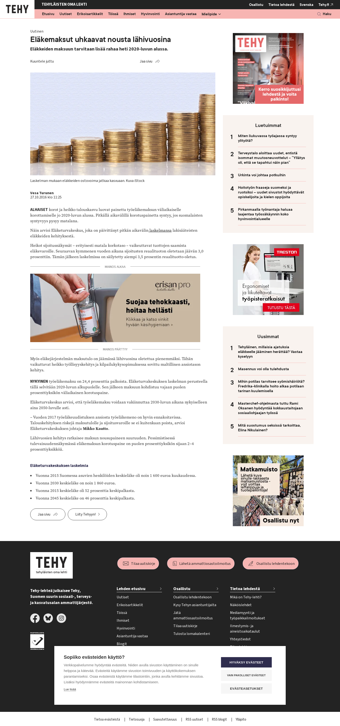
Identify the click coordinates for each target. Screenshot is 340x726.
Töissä (113, 14)
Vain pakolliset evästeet (248, 675)
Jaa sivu (146, 61)
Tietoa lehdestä (281, 4)
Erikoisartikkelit (90, 14)
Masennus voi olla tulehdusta (263, 369)
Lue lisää (70, 690)
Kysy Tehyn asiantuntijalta (194, 605)
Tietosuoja (137, 719)
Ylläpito (241, 719)
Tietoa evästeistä (107, 719)
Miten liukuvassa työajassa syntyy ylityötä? (267, 138)
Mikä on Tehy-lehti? (246, 597)
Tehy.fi (324, 4)
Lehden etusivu (131, 589)
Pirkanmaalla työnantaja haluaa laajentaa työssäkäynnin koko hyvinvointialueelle (265, 214)
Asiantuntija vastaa (180, 14)
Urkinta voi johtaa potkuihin (261, 175)
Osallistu (256, 4)
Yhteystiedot (240, 639)
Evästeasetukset (247, 688)
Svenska (306, 4)
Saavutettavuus (165, 719)
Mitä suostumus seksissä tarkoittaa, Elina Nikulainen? (269, 427)
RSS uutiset (195, 719)
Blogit (122, 643)
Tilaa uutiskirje (143, 563)
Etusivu (48, 14)
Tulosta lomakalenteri (191, 633)
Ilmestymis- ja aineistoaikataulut (245, 628)
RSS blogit (220, 719)
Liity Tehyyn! (85, 514)
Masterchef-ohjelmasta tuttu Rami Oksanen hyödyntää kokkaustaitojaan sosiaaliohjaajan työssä (270, 408)
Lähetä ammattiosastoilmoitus (205, 563)
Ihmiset (129, 14)
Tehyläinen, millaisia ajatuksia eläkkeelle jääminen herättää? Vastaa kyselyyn (270, 352)
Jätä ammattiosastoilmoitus (193, 615)
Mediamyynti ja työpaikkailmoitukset (247, 615)
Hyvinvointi (150, 14)
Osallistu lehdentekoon (275, 563)
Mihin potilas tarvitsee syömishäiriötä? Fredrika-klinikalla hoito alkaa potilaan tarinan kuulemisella (271, 386)
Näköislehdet (241, 605)
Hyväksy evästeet (248, 662)
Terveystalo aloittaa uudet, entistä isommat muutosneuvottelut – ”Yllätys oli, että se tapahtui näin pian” (271, 158)
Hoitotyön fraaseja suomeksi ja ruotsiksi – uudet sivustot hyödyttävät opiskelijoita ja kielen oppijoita (271, 192)
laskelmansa (160, 230)
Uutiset (66, 14)
